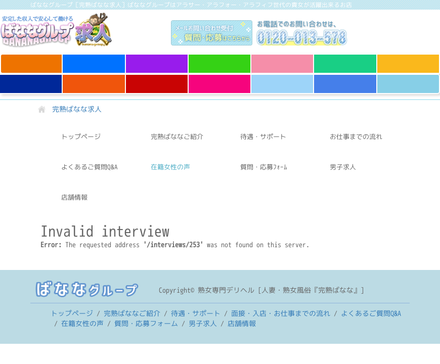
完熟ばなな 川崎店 (345, 59)
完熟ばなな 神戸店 (31, 79)
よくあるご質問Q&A (89, 166)
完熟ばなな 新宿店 (156, 79)
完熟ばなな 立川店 (94, 59)
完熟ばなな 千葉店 (282, 59)
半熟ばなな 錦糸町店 (408, 84)
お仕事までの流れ (356, 136)
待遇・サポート (263, 136)
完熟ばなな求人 (69, 30)
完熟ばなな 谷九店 (408, 59)
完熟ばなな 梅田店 (94, 79)
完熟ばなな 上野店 (31, 59)
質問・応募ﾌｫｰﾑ (263, 166)
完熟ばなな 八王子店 (219, 84)
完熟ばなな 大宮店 (219, 59)
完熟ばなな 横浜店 (282, 79)
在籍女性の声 (170, 166)
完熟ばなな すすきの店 (345, 84)
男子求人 (343, 166)
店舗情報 (74, 197)
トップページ (81, 136)
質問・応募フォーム (146, 323)
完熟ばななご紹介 (177, 136)
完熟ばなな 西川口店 (156, 63)
